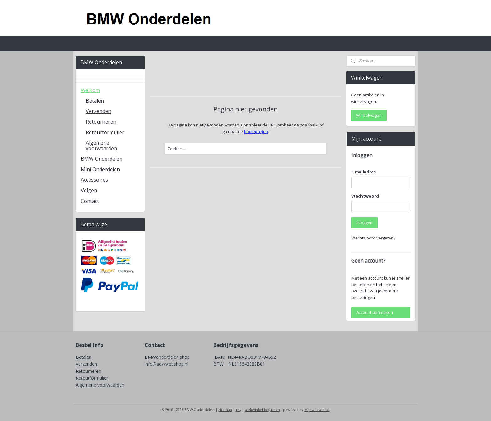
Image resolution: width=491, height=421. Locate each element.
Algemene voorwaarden (101, 145)
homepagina (256, 131)
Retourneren (101, 121)
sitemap (225, 409)
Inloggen (364, 222)
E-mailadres (363, 172)
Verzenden (98, 111)
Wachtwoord (365, 196)
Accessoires (94, 179)
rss (238, 409)
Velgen (89, 190)
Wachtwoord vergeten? (373, 238)
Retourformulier (105, 132)
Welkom (90, 90)
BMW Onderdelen (101, 158)
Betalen (95, 100)
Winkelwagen (369, 115)
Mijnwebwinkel (317, 409)
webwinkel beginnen (262, 409)
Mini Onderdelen (100, 169)
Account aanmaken (374, 312)
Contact (90, 201)
